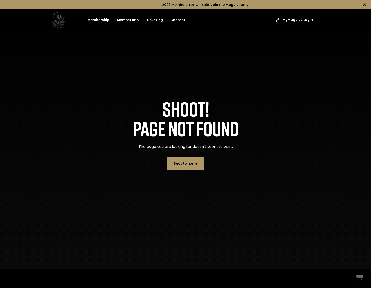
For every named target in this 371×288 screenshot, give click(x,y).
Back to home (186, 163)
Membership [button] (98, 19)
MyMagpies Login (294, 20)
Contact (177, 19)
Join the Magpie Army (229, 4)
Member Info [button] (128, 19)
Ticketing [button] (154, 19)
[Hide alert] (364, 5)
